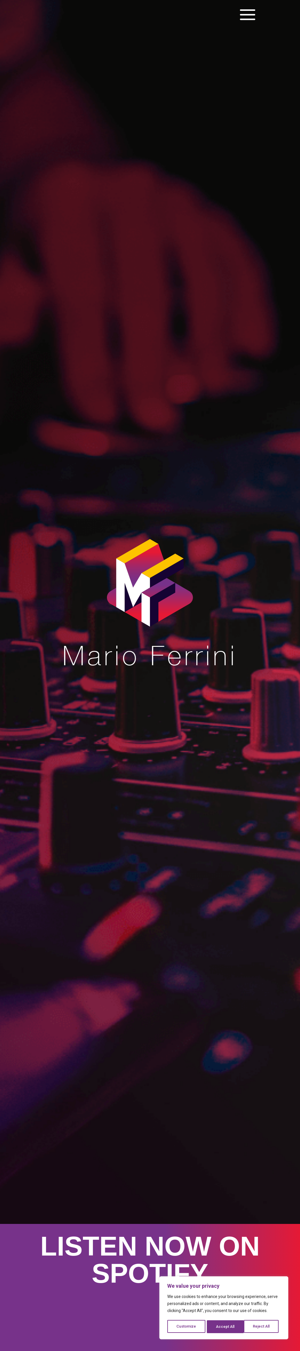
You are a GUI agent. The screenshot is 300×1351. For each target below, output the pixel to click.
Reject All (225, 1326)
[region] (223, 1308)
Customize (186, 1326)
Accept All (262, 1326)
